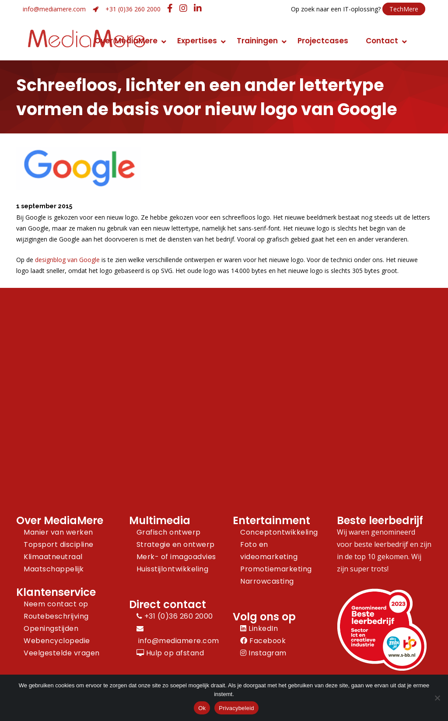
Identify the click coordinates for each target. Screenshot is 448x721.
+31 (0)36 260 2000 (133, 9)
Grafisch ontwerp (168, 532)
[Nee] (437, 697)
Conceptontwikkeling (279, 532)
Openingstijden (51, 628)
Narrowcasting (267, 581)
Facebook (263, 641)
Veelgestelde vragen (62, 653)
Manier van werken (58, 532)
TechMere (403, 9)
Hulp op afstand (170, 653)
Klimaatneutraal (53, 557)
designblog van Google (67, 260)
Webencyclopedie (57, 641)
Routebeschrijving (56, 616)
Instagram (263, 653)
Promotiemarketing (276, 569)
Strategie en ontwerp (175, 544)
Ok (202, 708)
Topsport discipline (59, 544)
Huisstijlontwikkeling (172, 569)
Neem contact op (56, 604)
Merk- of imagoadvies (176, 557)
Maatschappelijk (54, 569)
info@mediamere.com (54, 9)
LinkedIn (259, 628)
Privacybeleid (236, 708)
